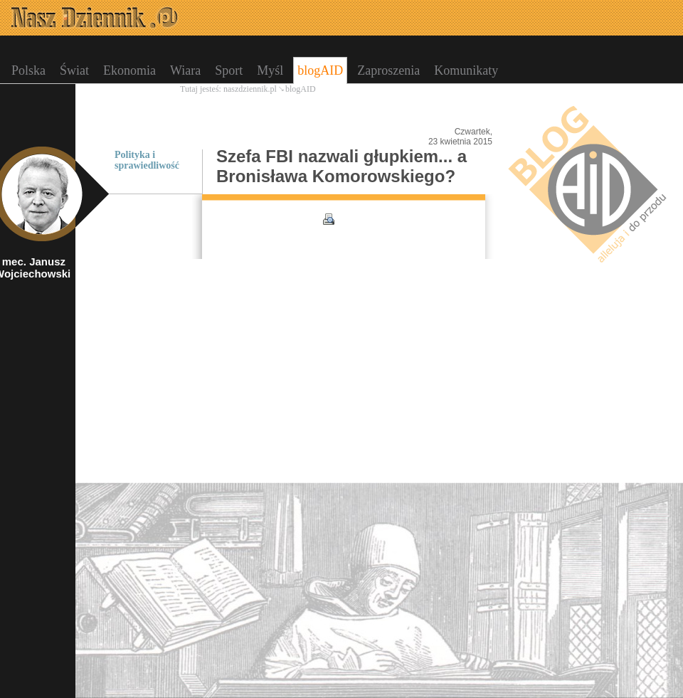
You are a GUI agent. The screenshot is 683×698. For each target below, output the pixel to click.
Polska (28, 70)
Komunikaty (466, 70)
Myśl (270, 70)
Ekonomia (129, 70)
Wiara (185, 70)
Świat (74, 70)
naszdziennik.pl (250, 89)
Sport (229, 70)
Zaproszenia (388, 70)
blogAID (320, 70)
